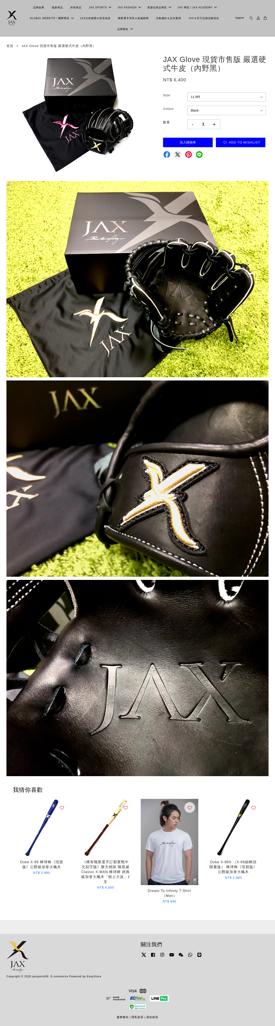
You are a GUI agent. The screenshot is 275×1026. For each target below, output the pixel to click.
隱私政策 (137, 1017)
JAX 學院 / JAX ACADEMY (197, 7)
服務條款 (123, 1017)
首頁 (9, 46)
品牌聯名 (125, 29)
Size (166, 95)
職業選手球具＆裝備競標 (133, 18)
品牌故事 (38, 7)
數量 (166, 122)
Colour (168, 108)
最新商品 (57, 7)
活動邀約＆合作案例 (168, 18)
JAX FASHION (129, 7)
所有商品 (75, 7)
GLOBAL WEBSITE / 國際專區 (52, 18)
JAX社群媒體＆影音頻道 (95, 18)
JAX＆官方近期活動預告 (204, 18)
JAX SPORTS (100, 7)
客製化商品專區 (159, 7)
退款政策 (152, 1017)
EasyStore (94, 976)
